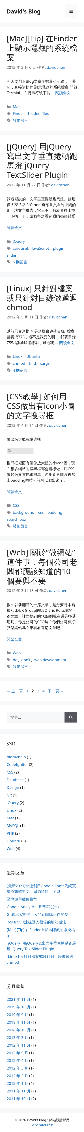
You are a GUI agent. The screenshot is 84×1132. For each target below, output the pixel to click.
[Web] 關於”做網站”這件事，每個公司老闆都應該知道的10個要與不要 (42, 566)
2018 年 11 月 (18, 1022)
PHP (10, 833)
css (40, 512)
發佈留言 (20, 120)
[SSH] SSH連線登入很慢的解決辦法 (36, 922)
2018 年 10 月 (18, 1029)
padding (54, 512)
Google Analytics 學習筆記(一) (33, 906)
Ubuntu (33, 356)
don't (25, 659)
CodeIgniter (17, 764)
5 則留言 (20, 262)
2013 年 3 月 (17, 1037)
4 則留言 (20, 370)
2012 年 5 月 (17, 1052)
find (32, 363)
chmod (19, 363)
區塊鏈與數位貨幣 (22, 899)
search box (16, 519)
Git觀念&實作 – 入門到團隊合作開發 (37, 914)
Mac (16, 106)
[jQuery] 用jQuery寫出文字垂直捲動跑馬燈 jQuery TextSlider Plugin (42, 160)
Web (17, 652)
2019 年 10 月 (18, 1007)
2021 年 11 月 (18, 999)
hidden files (38, 113)
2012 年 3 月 (17, 1068)
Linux (17, 356)
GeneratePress (42, 1125)
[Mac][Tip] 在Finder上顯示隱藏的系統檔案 (42, 47)
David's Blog (24, 11)
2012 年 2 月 (17, 1075)
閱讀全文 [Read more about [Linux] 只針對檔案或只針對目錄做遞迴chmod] (66, 342)
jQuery (19, 241)
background (23, 512)
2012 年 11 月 (18, 1045)
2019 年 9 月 (17, 1014)
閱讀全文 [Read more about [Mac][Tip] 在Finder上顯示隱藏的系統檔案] (63, 92)
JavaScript (40, 248)
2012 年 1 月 (17, 1083)
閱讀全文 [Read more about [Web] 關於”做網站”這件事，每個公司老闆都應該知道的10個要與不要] (14, 639)
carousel (20, 248)
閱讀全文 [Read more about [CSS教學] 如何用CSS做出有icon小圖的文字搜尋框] (14, 491)
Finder (18, 113)
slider (12, 255)
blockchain (16, 756)
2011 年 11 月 (18, 1091)
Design (13, 787)
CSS (16, 505)
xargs (45, 363)
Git (9, 795)
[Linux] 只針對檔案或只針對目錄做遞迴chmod (42, 297)
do (15, 659)
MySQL (13, 825)
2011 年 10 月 (18, 1098)
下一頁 (56, 691)
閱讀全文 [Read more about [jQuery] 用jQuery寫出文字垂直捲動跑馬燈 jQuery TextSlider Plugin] (14, 227)
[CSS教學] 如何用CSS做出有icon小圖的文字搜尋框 (41, 405)
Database (15, 779)
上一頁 (15, 691)
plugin (58, 248)
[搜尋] (71, 717)
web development (50, 659)
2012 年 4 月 (17, 1060)
